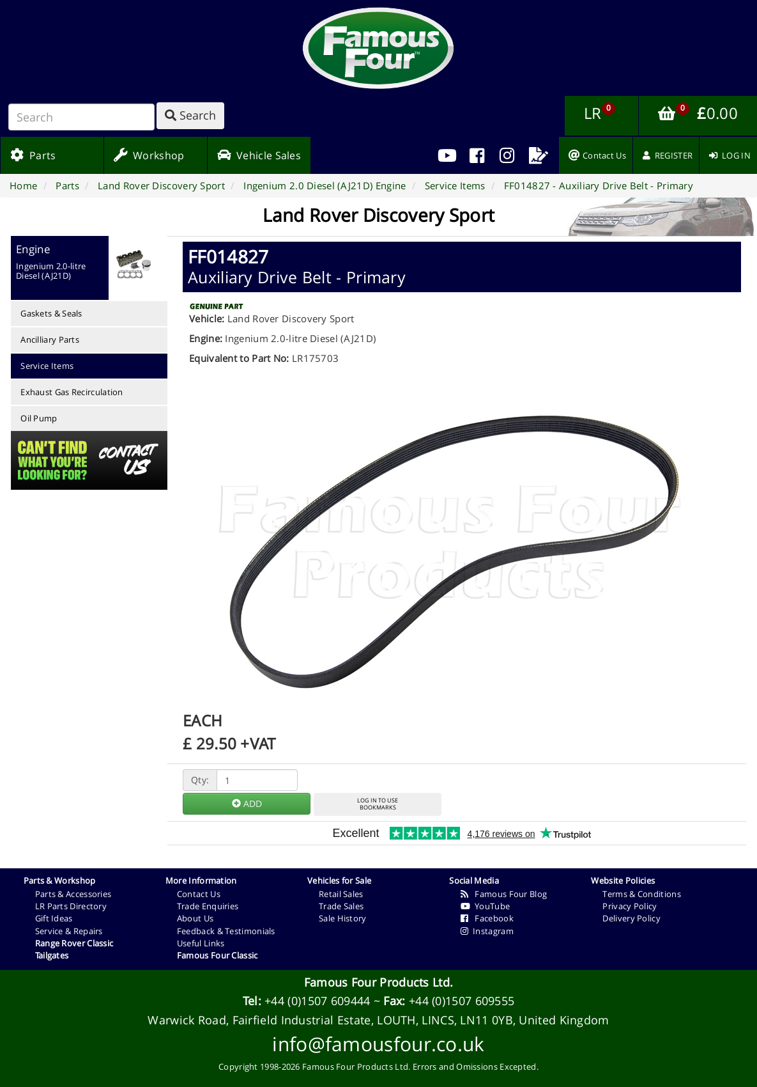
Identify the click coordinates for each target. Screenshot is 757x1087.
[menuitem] (477, 155)
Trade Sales (341, 906)
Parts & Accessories (73, 894)
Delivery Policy (631, 918)
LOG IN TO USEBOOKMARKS (377, 803)
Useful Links (201, 943)
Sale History (343, 918)
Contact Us (198, 894)
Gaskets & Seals (51, 313)
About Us (195, 918)
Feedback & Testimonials (226, 931)
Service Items (46, 365)
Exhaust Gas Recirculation (71, 392)
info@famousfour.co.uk (378, 1044)
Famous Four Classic (217, 955)
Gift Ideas (54, 918)
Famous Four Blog (504, 894)
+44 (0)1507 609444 (317, 1000)
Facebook (487, 918)
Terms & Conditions (641, 894)
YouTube (485, 906)
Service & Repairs (69, 931)
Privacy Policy (629, 906)
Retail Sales (341, 894)
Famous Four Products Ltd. (379, 982)
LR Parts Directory (71, 906)
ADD (247, 803)
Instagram (487, 931)
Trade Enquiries (208, 906)
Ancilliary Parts (49, 339)
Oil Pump (38, 418)
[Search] (81, 117)
